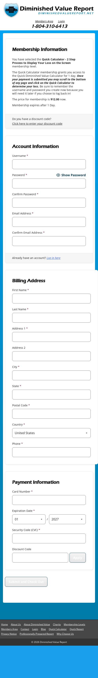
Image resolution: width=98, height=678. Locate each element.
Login (61, 21)
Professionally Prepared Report (37, 633)
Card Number (22, 491)
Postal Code (21, 405)
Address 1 (20, 328)
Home (4, 624)
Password (19, 175)
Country (18, 424)
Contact (25, 629)
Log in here (53, 258)
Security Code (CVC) (26, 530)
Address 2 (18, 347)
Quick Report (77, 629)
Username (20, 156)
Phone (17, 444)
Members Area (44, 21)
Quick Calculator (58, 629)
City (15, 367)
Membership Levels (74, 624)
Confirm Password (25, 194)
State (16, 386)
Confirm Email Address (28, 232)
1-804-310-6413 (49, 26)
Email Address (22, 213)
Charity (57, 624)
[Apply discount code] (77, 558)
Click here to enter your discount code (37, 123)
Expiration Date (23, 511)
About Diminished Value (37, 624)
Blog (43, 629)
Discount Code (21, 549)
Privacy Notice (9, 633)
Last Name (20, 309)
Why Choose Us (65, 633)
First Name (20, 290)
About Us (16, 624)
